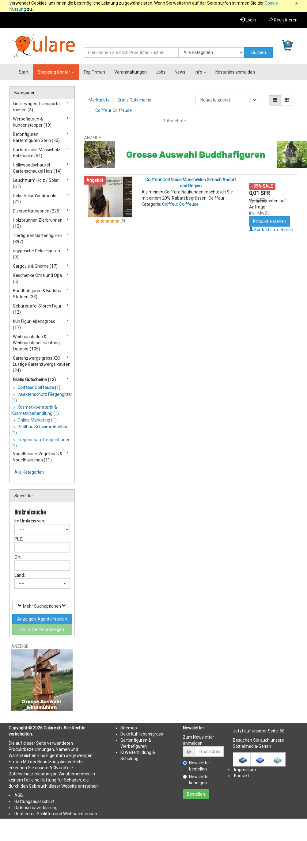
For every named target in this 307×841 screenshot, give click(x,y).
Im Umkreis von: (29, 520)
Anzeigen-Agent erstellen (42, 619)
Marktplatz (99, 99)
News (180, 72)
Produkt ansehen (269, 221)
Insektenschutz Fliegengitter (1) (41, 397)
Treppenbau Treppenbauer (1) (40, 442)
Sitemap (128, 727)
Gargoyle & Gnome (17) (35, 266)
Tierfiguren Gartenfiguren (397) (37, 238)
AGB (18, 795)
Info (200, 72)
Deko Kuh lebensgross (141, 734)
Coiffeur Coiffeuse (113, 110)
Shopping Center (56, 72)
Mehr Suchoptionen (42, 606)
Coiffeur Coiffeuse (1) (38, 387)
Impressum (245, 769)
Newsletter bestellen (196, 765)
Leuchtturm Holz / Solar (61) (36, 183)
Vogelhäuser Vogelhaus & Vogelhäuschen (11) (38, 456)
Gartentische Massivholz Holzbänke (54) (36, 152)
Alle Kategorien (29, 472)
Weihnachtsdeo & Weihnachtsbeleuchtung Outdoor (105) (36, 342)
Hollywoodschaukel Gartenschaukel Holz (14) (37, 168)
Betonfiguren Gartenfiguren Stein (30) (36, 137)
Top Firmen (94, 72)
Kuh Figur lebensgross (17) (34, 324)
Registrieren (283, 19)
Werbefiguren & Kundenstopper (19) (32, 122)
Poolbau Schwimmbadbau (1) (40, 429)
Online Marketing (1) (37, 420)
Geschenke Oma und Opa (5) (37, 278)
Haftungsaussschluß (34, 801)
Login (248, 19)
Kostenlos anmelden (235, 72)
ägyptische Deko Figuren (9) (36, 253)
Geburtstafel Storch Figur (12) (37, 309)
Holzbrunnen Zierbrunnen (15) (38, 223)
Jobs (160, 72)
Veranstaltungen (130, 72)
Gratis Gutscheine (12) (34, 379)
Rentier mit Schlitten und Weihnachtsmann (55, 813)
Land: (19, 575)
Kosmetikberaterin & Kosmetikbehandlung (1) (35, 410)
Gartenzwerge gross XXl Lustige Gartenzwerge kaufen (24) (41, 364)
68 (282, 730)
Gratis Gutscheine (134, 99)
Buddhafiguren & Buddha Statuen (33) (37, 293)
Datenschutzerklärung (36, 807)
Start (23, 72)
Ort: (17, 557)
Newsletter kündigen (196, 779)
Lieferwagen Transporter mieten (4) (37, 106)
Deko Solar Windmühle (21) (34, 198)
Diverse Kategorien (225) (37, 210)
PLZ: (18, 539)
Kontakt (241, 775)
